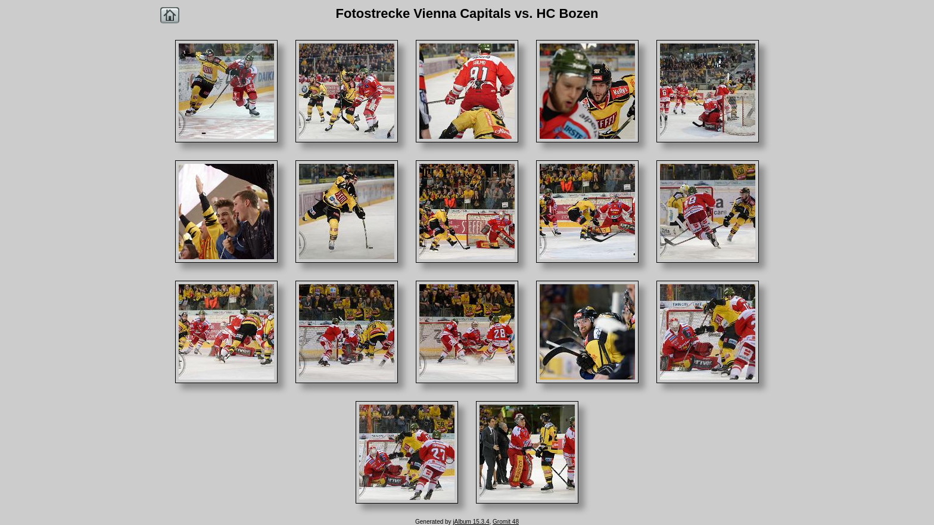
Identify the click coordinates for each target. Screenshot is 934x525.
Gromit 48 (506, 521)
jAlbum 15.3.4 (471, 521)
